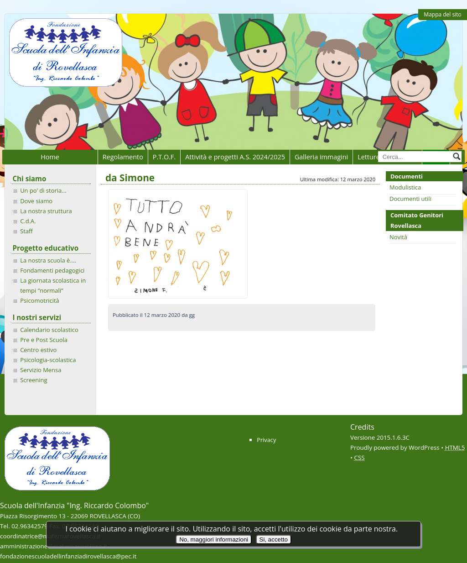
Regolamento (123, 157)
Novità (398, 237)
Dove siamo (36, 201)
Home (50, 157)
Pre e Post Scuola (43, 340)
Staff (26, 231)
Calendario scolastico (49, 330)
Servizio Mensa (40, 370)
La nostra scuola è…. (48, 260)
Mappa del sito (442, 14)
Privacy (266, 440)
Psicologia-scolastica (48, 360)
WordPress (424, 447)
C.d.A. (28, 221)
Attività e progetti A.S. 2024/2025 (235, 157)
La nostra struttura (46, 211)
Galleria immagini (321, 157)
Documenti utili (410, 199)
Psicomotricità (39, 300)
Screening (33, 380)
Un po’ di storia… (43, 190)
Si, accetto (273, 539)
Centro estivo (38, 350)
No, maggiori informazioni (213, 539)
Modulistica (405, 187)
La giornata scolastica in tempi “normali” (53, 285)
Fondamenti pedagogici (52, 270)
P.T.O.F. (164, 157)
